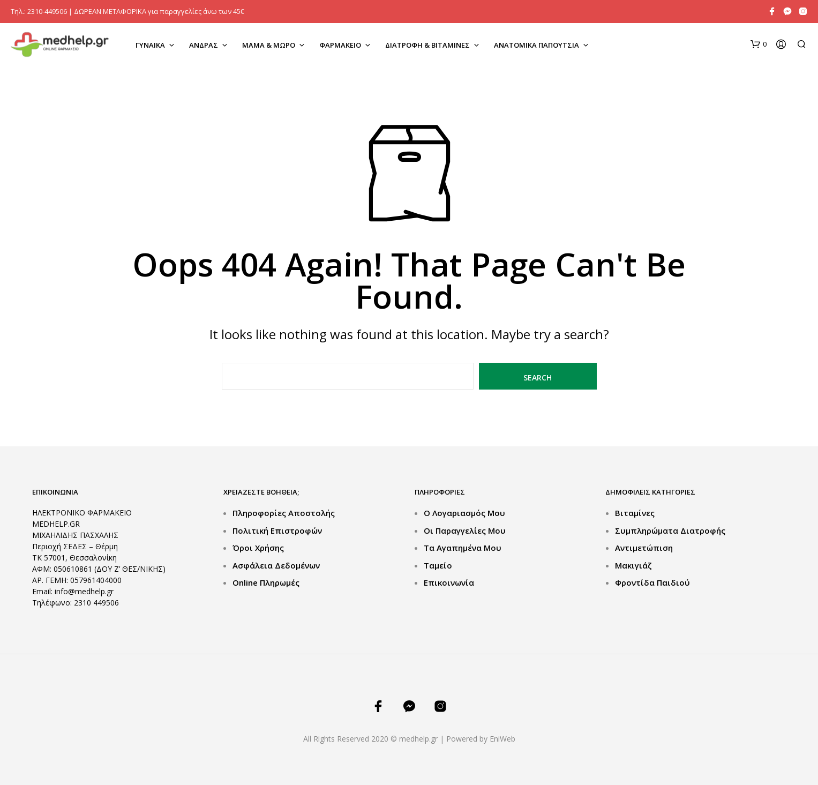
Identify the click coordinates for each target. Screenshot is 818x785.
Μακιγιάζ (633, 565)
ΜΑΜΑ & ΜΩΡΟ (268, 45)
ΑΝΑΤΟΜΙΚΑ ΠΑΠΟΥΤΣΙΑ (536, 45)
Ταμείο (438, 565)
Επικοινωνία (449, 582)
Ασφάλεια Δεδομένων (276, 565)
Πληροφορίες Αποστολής (283, 512)
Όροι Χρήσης (258, 547)
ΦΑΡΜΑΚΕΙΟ (340, 45)
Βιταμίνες (635, 512)
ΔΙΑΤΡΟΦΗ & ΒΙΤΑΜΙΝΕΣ (427, 45)
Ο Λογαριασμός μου (464, 512)
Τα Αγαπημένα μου (462, 547)
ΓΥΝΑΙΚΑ (150, 45)
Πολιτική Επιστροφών (277, 530)
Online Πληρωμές (265, 582)
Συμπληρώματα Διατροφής (670, 530)
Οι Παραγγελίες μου (465, 530)
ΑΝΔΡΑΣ (203, 45)
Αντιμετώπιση (644, 547)
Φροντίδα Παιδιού (652, 582)
